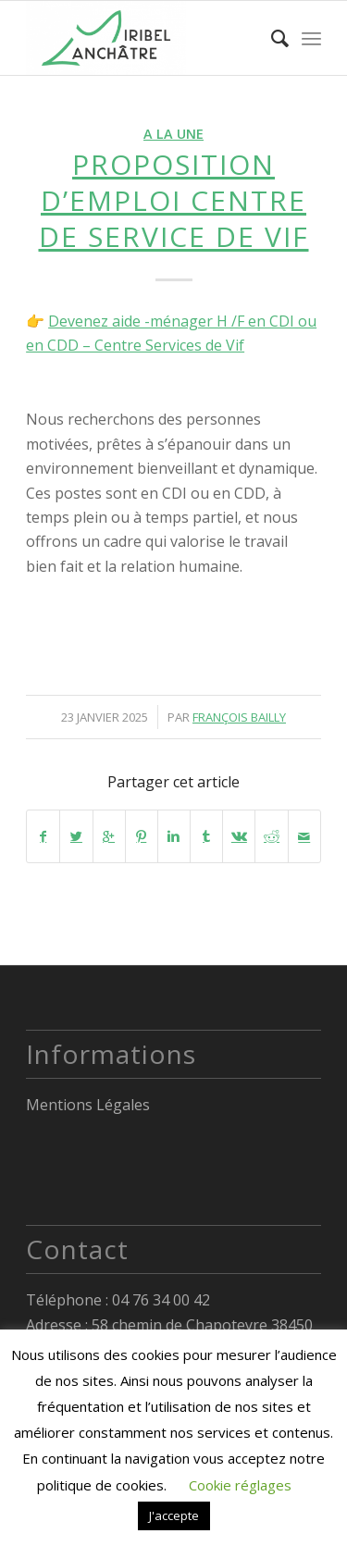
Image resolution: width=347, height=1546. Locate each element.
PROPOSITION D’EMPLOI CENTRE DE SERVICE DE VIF (174, 200)
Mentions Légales (88, 1105)
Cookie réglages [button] (240, 1485)
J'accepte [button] (174, 1515)
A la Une (173, 133)
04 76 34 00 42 (161, 1300)
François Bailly (239, 717)
